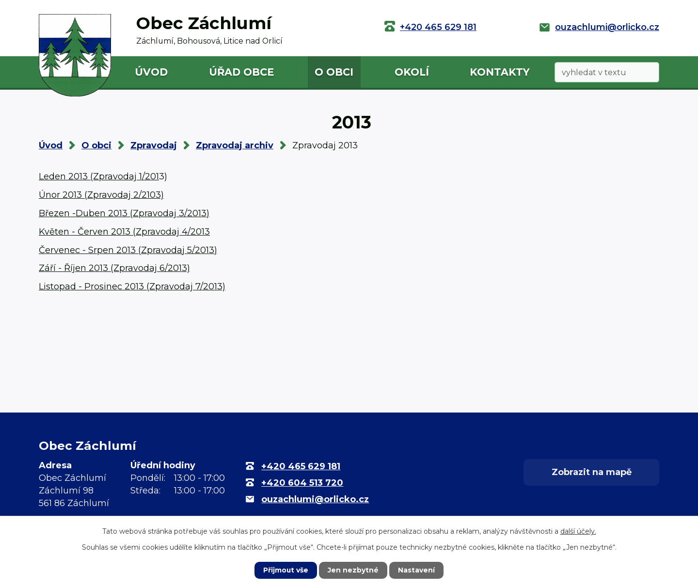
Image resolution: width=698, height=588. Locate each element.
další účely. (578, 531)
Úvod (151, 72)
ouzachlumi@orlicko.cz (607, 27)
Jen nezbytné (353, 570)
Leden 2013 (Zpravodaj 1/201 (99, 176)
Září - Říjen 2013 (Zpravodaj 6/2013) (114, 268)
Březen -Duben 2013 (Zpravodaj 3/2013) (124, 213)
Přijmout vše (286, 570)
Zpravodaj (153, 145)
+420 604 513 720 (302, 482)
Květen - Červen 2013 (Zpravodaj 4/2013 (124, 231)
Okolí (412, 72)
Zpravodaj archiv (234, 145)
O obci (334, 72)
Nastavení (416, 570)
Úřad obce (241, 72)
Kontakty (500, 72)
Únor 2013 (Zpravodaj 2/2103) (101, 195)
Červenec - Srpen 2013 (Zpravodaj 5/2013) (128, 250)
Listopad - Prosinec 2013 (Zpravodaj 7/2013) (132, 286)
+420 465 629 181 (438, 27)
